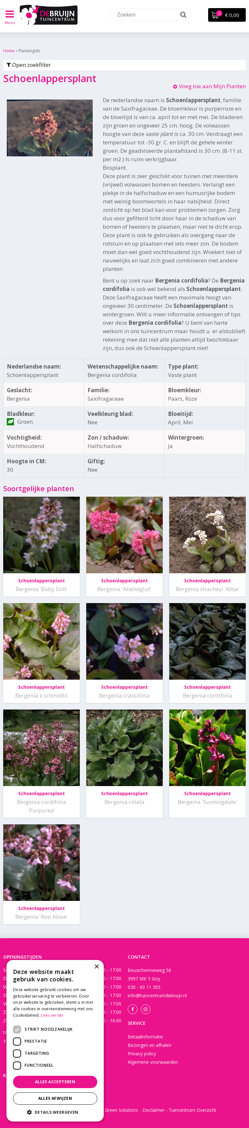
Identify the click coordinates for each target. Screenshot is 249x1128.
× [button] (96, 966)
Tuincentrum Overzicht (192, 1110)
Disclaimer (153, 1110)
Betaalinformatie (145, 1037)
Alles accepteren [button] (55, 1082)
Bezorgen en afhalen (150, 1045)
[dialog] (55, 1041)
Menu (10, 22)
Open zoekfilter (28, 64)
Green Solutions (121, 1110)
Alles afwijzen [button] (55, 1098)
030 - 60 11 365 (144, 987)
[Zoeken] (150, 14)
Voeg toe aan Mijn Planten (212, 86)
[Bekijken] (227, 15)
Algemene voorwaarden (153, 1062)
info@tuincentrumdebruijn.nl (157, 995)
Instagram (145, 1009)
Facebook (132, 1009)
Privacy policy (142, 1053)
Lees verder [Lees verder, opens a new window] (52, 1015)
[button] (55, 1112)
